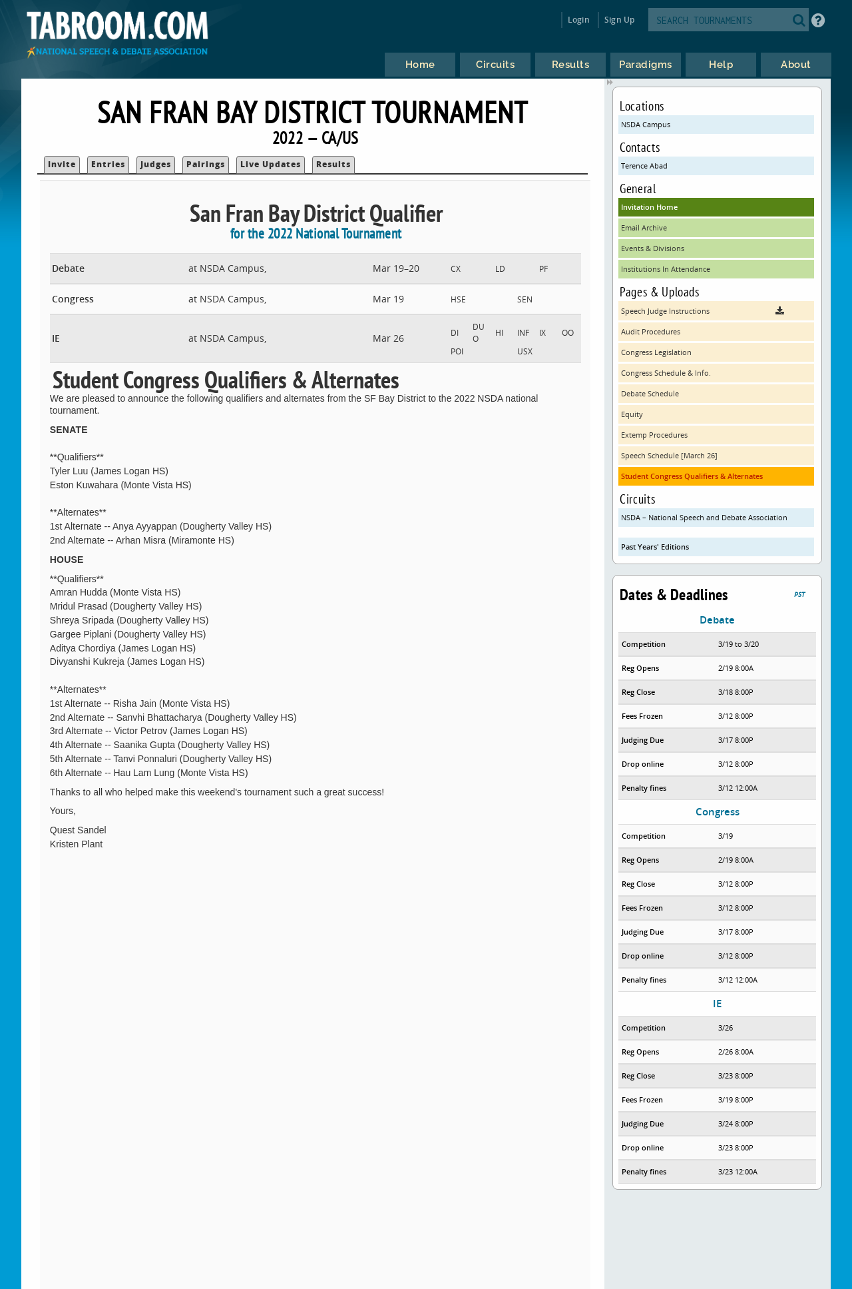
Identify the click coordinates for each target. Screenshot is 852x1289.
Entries (108, 164)
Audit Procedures (650, 331)
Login (579, 19)
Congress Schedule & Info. (666, 373)
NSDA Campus (645, 124)
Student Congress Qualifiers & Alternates (692, 476)
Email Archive (644, 227)
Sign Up (619, 19)
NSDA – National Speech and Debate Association (704, 517)
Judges (155, 164)
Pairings (205, 164)
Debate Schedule (650, 393)
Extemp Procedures (654, 435)
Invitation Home (649, 207)
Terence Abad (644, 166)
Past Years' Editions (655, 547)
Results (333, 164)
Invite (62, 164)
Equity (632, 414)
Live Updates (270, 164)
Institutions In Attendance (665, 269)
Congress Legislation (656, 352)
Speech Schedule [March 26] (669, 455)
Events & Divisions (652, 248)
